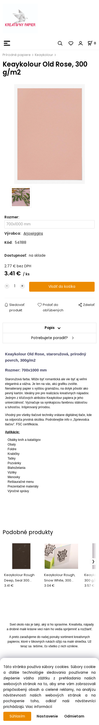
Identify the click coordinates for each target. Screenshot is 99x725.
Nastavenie (47, 716)
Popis (50, 327)
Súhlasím (17, 716)
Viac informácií (39, 706)
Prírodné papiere (17, 55)
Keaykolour (44, 55)
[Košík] (93, 43)
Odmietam (74, 716)
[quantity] (15, 286)
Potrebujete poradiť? (49, 337)
